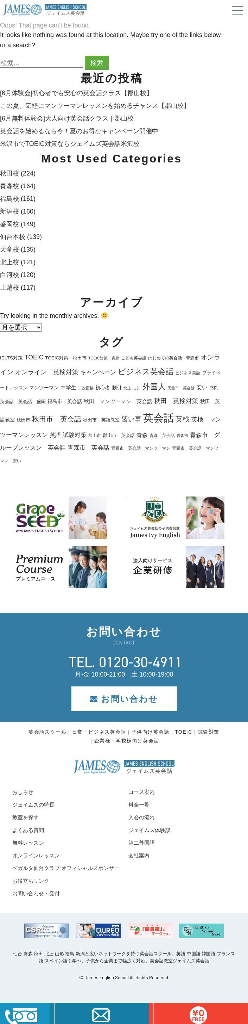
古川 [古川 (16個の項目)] (137, 388)
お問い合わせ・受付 (36, 893)
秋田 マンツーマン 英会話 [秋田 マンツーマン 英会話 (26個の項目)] (118, 401)
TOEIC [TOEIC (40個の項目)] (34, 357)
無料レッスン (28, 843)
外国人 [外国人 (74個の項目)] (154, 386)
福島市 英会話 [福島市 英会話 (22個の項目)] (64, 401)
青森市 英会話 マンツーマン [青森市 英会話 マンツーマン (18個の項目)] (140, 448)
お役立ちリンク (30, 881)
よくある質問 (28, 830)
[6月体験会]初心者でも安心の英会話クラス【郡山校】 (76, 93)
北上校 (9, 262)
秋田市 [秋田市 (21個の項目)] (23, 419)
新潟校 (9, 211)
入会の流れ (141, 817)
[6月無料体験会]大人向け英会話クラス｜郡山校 (67, 118)
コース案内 (141, 792)
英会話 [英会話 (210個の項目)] (158, 418)
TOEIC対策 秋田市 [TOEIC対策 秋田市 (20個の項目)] (66, 357)
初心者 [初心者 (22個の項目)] (102, 387)
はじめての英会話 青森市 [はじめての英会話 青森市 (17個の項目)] (173, 358)
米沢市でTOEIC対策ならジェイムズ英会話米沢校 (70, 143)
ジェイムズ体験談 (149, 830)
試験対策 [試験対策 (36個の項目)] (75, 435)
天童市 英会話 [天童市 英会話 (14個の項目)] (181, 388)
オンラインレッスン (36, 855)
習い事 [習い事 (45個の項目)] (131, 419)
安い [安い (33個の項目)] (202, 387)
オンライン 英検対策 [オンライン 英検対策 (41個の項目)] (46, 372)
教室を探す (25, 817)
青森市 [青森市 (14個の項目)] (182, 435)
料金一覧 (139, 805)
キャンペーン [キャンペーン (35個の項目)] (98, 372)
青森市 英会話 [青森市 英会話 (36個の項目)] (88, 447)
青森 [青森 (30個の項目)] (142, 435)
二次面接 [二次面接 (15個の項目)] (86, 388)
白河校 (9, 274)
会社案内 (139, 855)
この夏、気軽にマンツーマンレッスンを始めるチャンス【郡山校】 (95, 105)
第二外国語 (141, 843)
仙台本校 (12, 236)
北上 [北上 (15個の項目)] (127, 388)
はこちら (198, 1013)
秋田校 (9, 173)
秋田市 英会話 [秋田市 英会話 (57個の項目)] (56, 419)
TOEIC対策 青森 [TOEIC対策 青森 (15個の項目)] (103, 358)
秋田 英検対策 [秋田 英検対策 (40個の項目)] (176, 401)
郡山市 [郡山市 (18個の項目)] (94, 435)
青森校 (9, 186)
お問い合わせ (124, 699)
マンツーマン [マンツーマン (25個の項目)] (44, 387)
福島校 (9, 198)
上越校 (9, 287)
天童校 (9, 249)
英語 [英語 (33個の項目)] (55, 435)
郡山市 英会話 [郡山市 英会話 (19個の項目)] (119, 435)
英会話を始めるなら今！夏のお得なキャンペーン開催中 (79, 131)
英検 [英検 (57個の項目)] (183, 419)
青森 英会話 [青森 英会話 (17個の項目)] (162, 435)
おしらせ (22, 792)
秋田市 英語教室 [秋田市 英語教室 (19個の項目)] (101, 420)
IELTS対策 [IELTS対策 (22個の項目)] (11, 357)
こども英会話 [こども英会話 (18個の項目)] (133, 358)
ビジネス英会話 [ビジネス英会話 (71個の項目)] (145, 371)
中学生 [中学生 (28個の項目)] (68, 387)
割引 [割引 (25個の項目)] (117, 387)
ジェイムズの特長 (33, 805)
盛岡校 (9, 224)
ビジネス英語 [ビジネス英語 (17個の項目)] (188, 372)
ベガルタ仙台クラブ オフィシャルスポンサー (65, 868)
